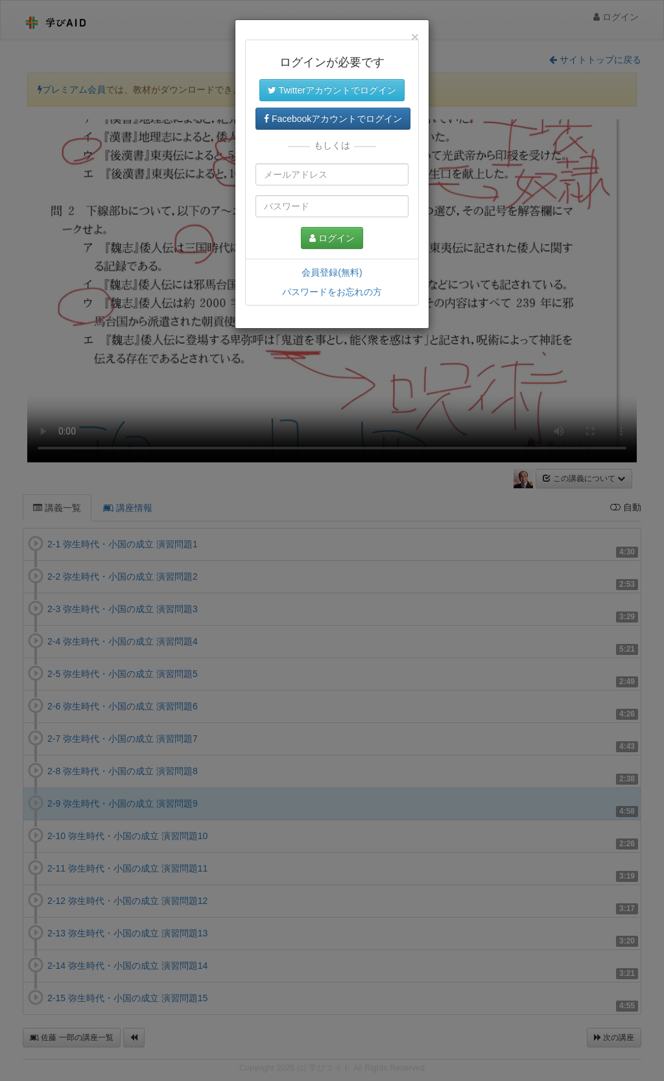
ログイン (332, 238)
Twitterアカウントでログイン (332, 90)
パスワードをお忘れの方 (332, 292)
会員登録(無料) (332, 272)
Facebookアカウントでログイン (333, 118)
